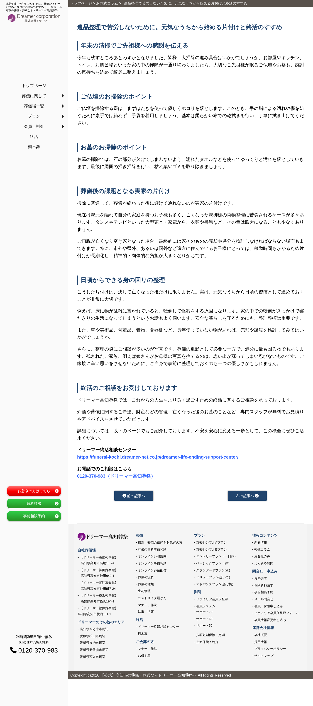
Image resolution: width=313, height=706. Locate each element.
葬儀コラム (262, 550)
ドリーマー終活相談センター (158, 627)
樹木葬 (34, 147)
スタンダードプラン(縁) (213, 571)
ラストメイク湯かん (152, 599)
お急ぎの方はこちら (34, 491)
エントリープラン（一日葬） (216, 557)
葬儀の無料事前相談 (152, 550)
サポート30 (204, 619)
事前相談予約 (34, 516)
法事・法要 (146, 612)
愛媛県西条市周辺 (92, 658)
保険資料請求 (263, 586)
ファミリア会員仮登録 (212, 600)
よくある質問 (263, 564)
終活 (34, 136)
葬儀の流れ (146, 578)
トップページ (34, 85)
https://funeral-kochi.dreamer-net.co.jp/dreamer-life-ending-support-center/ (157, 457)
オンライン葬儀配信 (152, 571)
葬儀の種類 (146, 585)
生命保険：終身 (207, 642)
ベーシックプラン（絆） (213, 564)
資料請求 (34, 503)
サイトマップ (263, 656)
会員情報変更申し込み (270, 621)
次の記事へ (247, 496)
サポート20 (204, 612)
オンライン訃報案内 (152, 557)
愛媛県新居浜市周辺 (94, 651)
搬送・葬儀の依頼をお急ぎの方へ (162, 543)
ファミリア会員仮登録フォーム (276, 614)
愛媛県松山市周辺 (92, 637)
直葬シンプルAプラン (211, 543)
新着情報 (260, 543)
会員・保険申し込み (268, 607)
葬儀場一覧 (34, 106)
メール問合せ (263, 600)
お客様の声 (262, 557)
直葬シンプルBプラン (211, 550)
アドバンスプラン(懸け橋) (214, 585)
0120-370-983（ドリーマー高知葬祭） (116, 476)
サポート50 (204, 626)
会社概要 (260, 636)
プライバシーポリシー (270, 649)
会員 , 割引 (34, 126)
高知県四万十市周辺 (94, 630)
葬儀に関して (34, 96)
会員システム (205, 607)
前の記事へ (134, 496)
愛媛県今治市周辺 (92, 644)
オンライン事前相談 (152, 564)
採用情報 (260, 642)
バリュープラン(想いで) (213, 578)
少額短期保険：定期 (210, 636)
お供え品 (144, 656)
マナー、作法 (147, 605)
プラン (34, 116)
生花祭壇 (144, 592)
